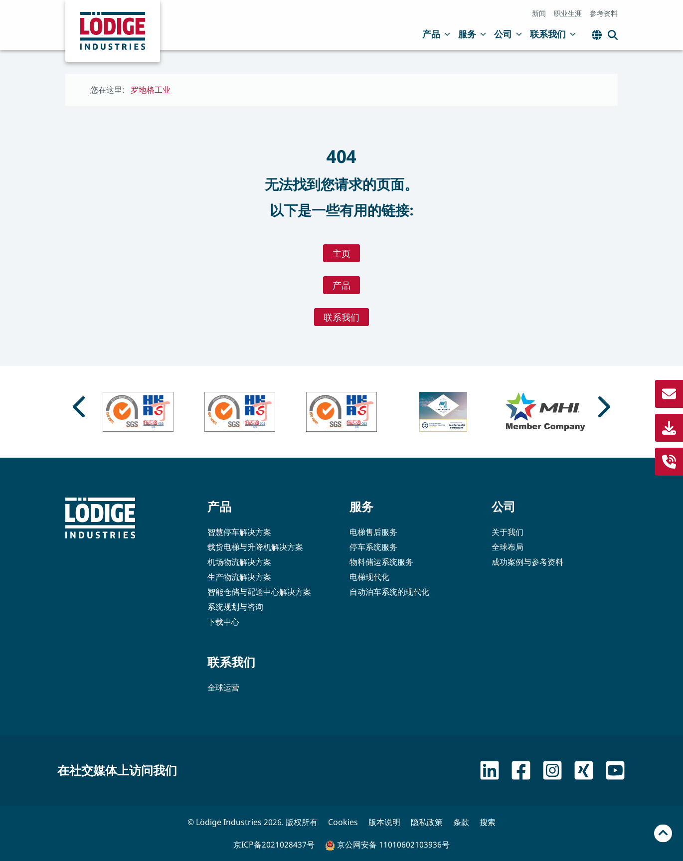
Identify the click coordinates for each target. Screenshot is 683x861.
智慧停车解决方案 (239, 531)
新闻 (539, 13)
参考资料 (604, 13)
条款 (461, 822)
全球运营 (223, 687)
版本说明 (384, 822)
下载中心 (223, 621)
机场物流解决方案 (239, 561)
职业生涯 (568, 13)
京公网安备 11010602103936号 (387, 845)
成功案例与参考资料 (527, 561)
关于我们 (507, 531)
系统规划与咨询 (235, 606)
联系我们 (553, 33)
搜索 (488, 822)
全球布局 (507, 546)
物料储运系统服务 (381, 561)
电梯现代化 (369, 576)
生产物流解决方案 (239, 576)
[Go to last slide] (80, 407)
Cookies (343, 822)
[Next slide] (603, 407)
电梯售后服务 (373, 531)
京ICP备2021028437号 (274, 844)
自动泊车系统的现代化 (389, 591)
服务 (472, 33)
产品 (436, 33)
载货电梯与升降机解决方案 (255, 546)
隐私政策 (427, 822)
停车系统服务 (373, 546)
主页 (341, 253)
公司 (508, 33)
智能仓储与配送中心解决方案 (259, 591)
